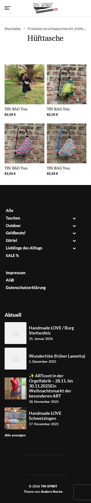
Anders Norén (52, 491)
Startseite (13, 28)
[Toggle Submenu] (74, 218)
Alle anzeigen (15, 435)
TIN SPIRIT (49, 486)
